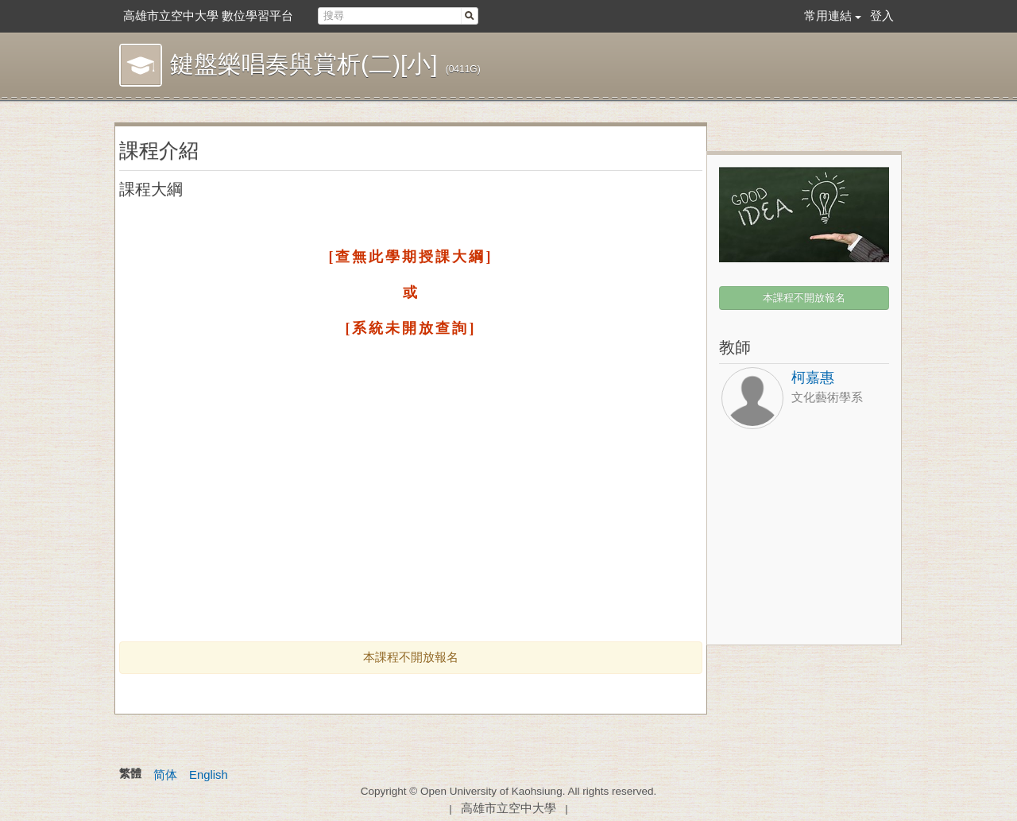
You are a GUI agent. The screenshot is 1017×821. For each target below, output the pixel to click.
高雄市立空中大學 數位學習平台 (208, 15)
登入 (882, 15)
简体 (165, 775)
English (208, 775)
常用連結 (828, 15)
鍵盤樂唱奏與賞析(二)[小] (304, 64)
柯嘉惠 (812, 377)
